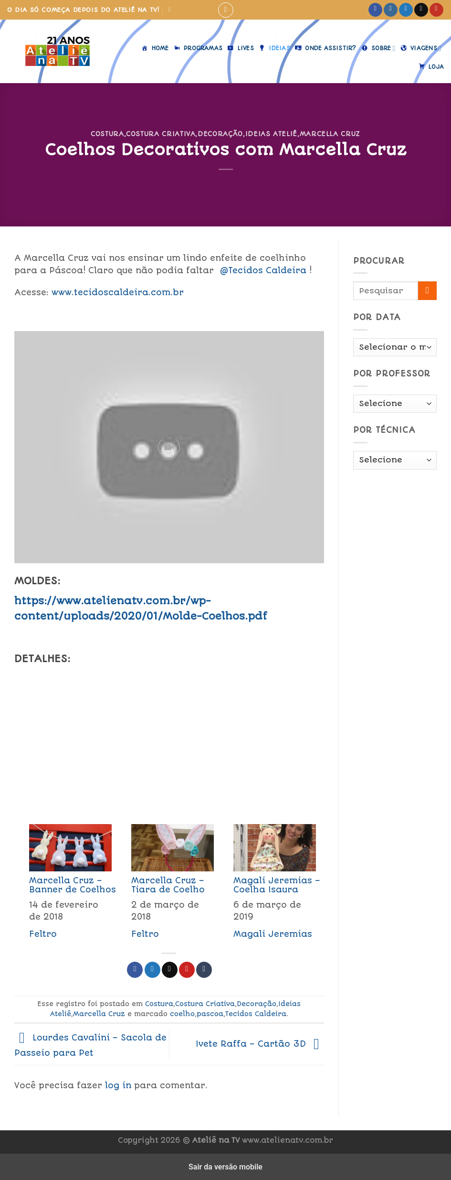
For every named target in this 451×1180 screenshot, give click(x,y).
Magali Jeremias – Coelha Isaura (276, 885)
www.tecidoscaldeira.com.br (118, 292)
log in (118, 1085)
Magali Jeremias (272, 934)
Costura (107, 134)
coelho (182, 1014)
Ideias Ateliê (271, 134)
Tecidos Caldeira (255, 1014)
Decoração (220, 134)
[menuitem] (65, 884)
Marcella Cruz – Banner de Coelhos (72, 885)
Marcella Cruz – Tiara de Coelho (168, 885)
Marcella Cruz (330, 134)
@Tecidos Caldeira (263, 270)
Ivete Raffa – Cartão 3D (260, 1044)
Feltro (43, 934)
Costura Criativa (160, 134)
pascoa (210, 1014)
